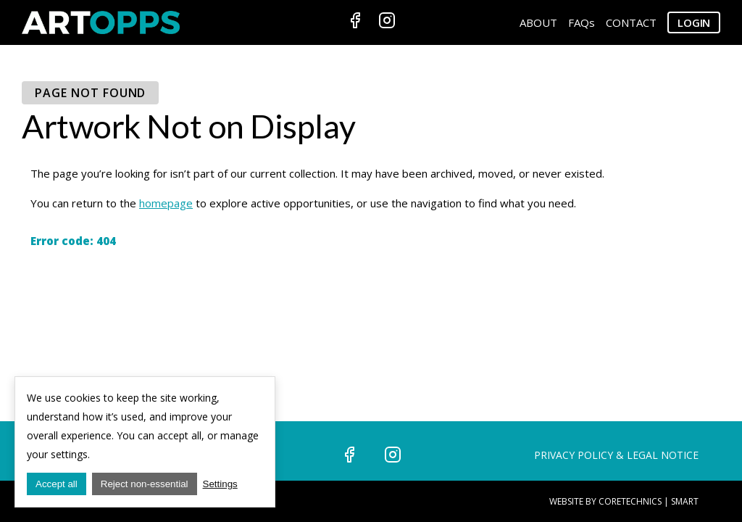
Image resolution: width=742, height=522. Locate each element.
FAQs (581, 22)
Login (694, 22)
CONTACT (631, 22)
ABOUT (538, 22)
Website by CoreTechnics (605, 501)
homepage (166, 203)
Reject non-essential (144, 483)
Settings (220, 483)
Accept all (57, 483)
